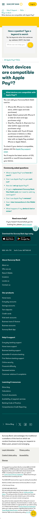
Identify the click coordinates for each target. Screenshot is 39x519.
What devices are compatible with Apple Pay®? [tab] (21, 93)
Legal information (8, 450)
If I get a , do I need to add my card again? (20, 192)
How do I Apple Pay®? (17, 186)
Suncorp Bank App (8, 330)
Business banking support (11, 350)
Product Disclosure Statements (27, 506)
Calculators (6, 391)
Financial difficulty (9, 366)
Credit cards (6, 314)
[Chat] (33, 513)
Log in (32, 4)
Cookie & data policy (9, 455)
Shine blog (6, 387)
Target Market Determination (10, 510)
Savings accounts (8, 306)
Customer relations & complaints (14, 374)
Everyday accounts (9, 302)
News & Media (7, 273)
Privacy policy (25, 450)
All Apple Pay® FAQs (12, 60)
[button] (3, 4)
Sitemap (5, 460)
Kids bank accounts (9, 318)
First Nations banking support (13, 358)
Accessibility (24, 455)
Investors (5, 277)
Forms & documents (9, 395)
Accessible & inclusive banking (13, 354)
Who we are (6, 269)
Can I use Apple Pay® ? (18, 198)
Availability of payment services (13, 399)
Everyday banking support (12, 343)
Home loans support (9, 346)
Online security (7, 362)
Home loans (6, 298)
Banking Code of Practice (11, 403)
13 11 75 (28, 512)
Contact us (6, 285)
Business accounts (8, 326)
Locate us (5, 281)
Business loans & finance (11, 322)
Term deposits (7, 310)
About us (5, 265)
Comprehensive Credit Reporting (14, 407)
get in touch (27, 224)
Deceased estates (8, 370)
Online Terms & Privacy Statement (13, 474)
